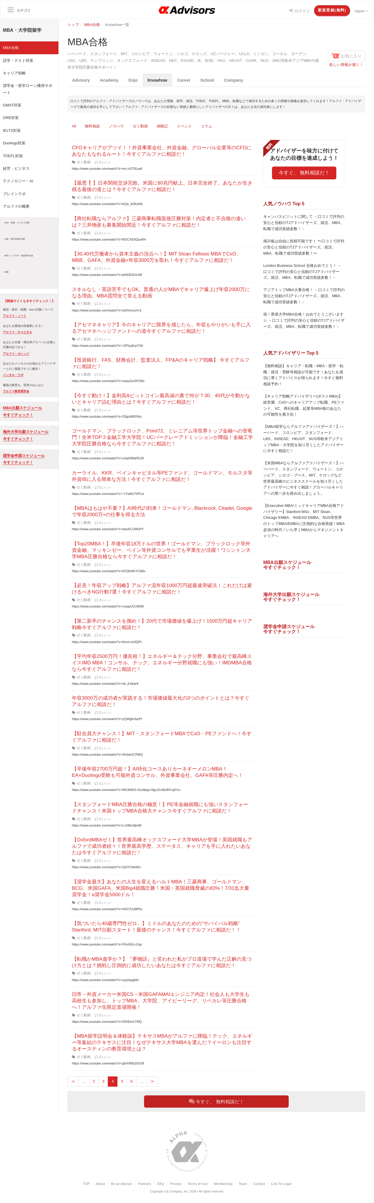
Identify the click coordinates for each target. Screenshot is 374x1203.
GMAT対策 (12, 105)
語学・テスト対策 (18, 60)
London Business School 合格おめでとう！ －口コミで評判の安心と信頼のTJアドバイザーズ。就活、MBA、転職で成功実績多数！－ (302, 271)
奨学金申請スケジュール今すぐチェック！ (289, 629)
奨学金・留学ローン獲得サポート (27, 88)
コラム (206, 126)
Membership (223, 1184)
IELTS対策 (12, 130)
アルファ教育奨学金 (16, 391)
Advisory (81, 80)
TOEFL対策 (13, 156)
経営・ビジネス (16, 168)
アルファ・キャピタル (17, 332)
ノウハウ (116, 126)
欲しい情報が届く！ (346, 64)
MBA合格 (11, 47)
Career (184, 80)
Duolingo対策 (14, 143)
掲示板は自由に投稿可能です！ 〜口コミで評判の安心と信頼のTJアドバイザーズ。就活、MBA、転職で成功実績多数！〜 (303, 247)
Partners (144, 1184)
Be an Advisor (121, 1184)
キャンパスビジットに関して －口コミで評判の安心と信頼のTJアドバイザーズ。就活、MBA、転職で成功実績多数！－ (303, 222)
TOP (86, 1184)
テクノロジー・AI (18, 181)
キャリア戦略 (14, 73)
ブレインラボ (14, 194)
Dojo (133, 80)
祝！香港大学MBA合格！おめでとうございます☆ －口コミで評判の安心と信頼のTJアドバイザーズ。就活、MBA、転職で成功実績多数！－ (303, 320)
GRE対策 (11, 117)
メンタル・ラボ (13, 375)
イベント (184, 126)
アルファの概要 (16, 206)
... (84, 1081)
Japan (361, 11)
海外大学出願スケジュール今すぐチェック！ (291, 597)
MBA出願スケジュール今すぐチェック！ (287, 565)
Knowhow (158, 80)
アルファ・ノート (14, 315)
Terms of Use (198, 1184)
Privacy (175, 1184)
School (207, 80)
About (100, 1184)
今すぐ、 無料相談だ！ (304, 173)
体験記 (162, 126)
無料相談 (92, 126)
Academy (109, 80)
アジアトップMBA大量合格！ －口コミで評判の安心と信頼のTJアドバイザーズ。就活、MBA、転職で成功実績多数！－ (304, 296)
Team (243, 1184)
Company (233, 80)
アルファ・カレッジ (16, 353)
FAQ (160, 1184)
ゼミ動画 (140, 126)
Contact (259, 1184)
